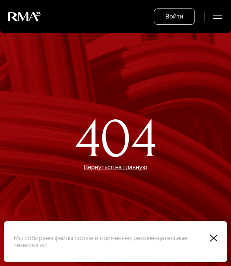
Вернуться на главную (115, 167)
